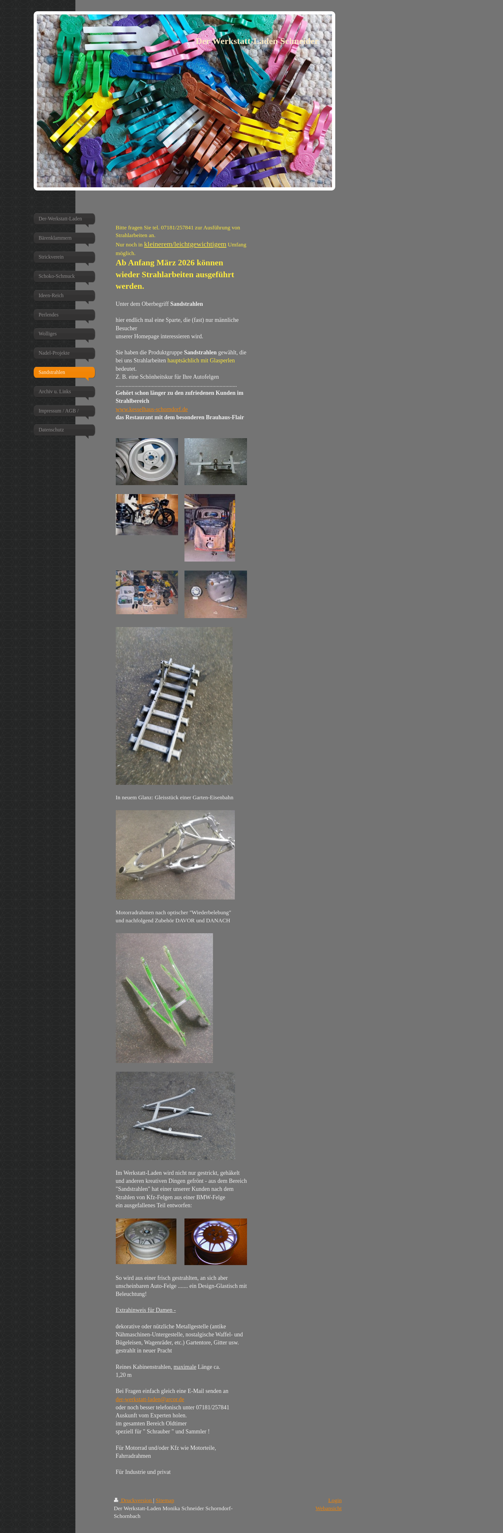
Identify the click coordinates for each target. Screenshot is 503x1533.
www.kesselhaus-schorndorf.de (152, 409)
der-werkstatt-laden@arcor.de (150, 1399)
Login (335, 1500)
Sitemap (165, 1500)
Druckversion (133, 1500)
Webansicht (329, 1508)
